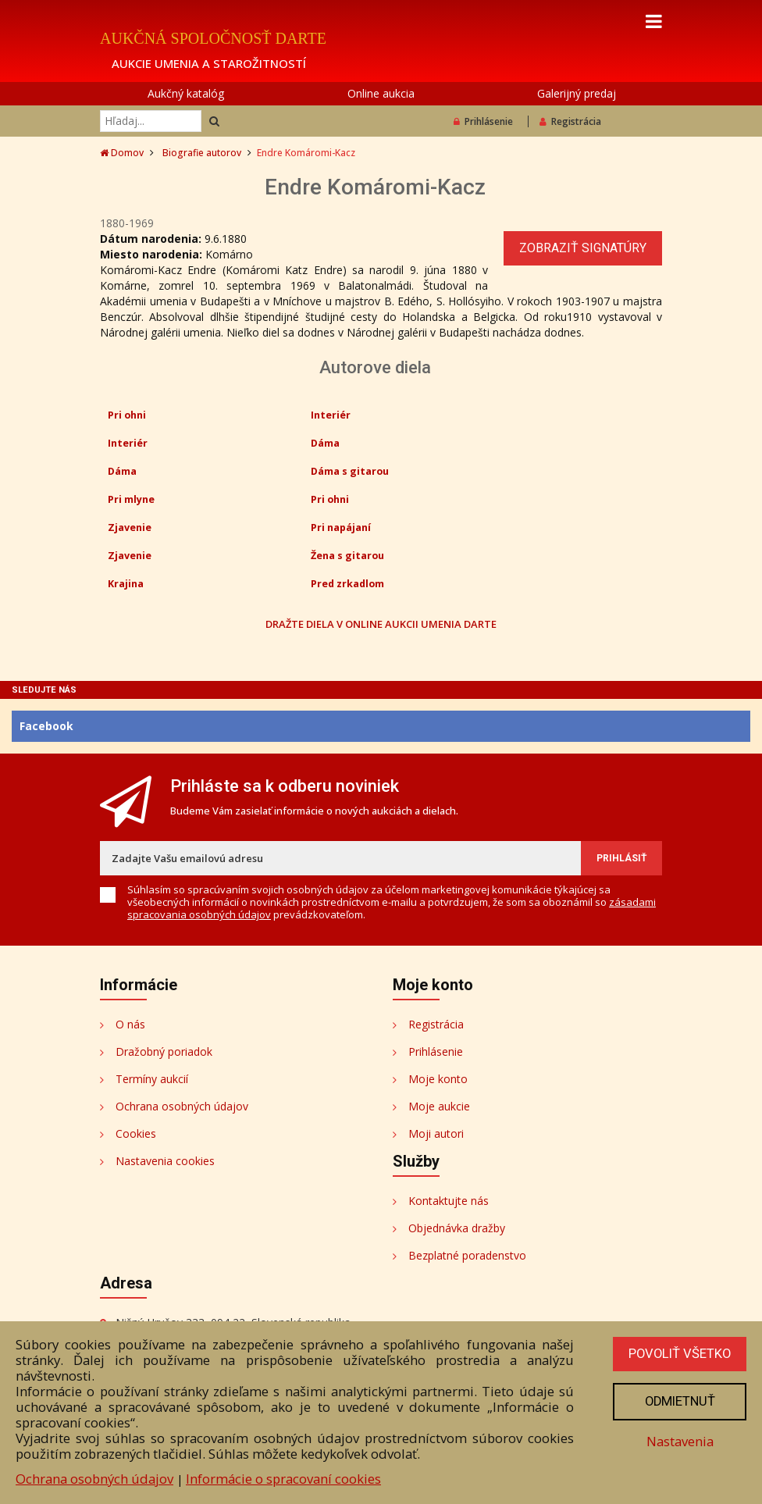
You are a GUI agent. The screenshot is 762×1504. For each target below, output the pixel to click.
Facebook (46, 725)
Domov (122, 152)
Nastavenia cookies (165, 1160)
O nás (130, 1024)
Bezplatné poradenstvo (467, 1255)
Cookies (136, 1133)
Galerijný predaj (576, 93)
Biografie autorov (201, 152)
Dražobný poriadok (164, 1051)
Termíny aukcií (152, 1078)
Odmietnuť (678, 1402)
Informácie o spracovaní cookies (283, 1479)
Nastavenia (678, 1441)
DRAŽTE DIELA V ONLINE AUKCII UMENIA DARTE (381, 623)
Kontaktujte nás (448, 1200)
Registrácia (570, 121)
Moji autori (436, 1133)
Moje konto (438, 1078)
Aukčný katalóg (186, 93)
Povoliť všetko (678, 1354)
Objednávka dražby (456, 1228)
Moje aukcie (439, 1106)
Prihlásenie (483, 121)
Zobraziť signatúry (582, 248)
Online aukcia (381, 93)
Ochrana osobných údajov (182, 1106)
